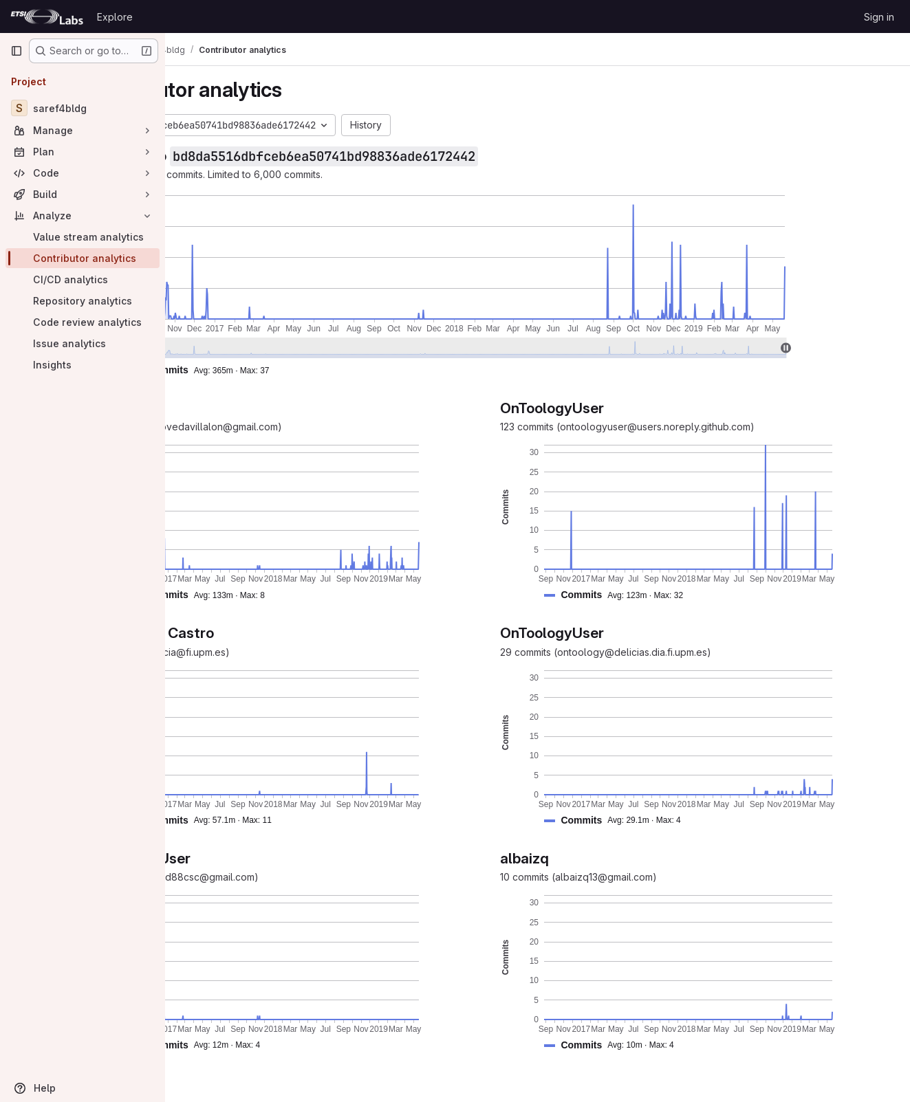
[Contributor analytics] (83, 258)
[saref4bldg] (83, 108)
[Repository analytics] (83, 301)
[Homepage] (47, 16)
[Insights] (83, 365)
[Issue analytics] (83, 343)
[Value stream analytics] (83, 237)
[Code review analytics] (83, 322)
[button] (301, 370)
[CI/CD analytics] (83, 279)
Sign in (879, 17)
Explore (115, 17)
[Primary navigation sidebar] (17, 51)
